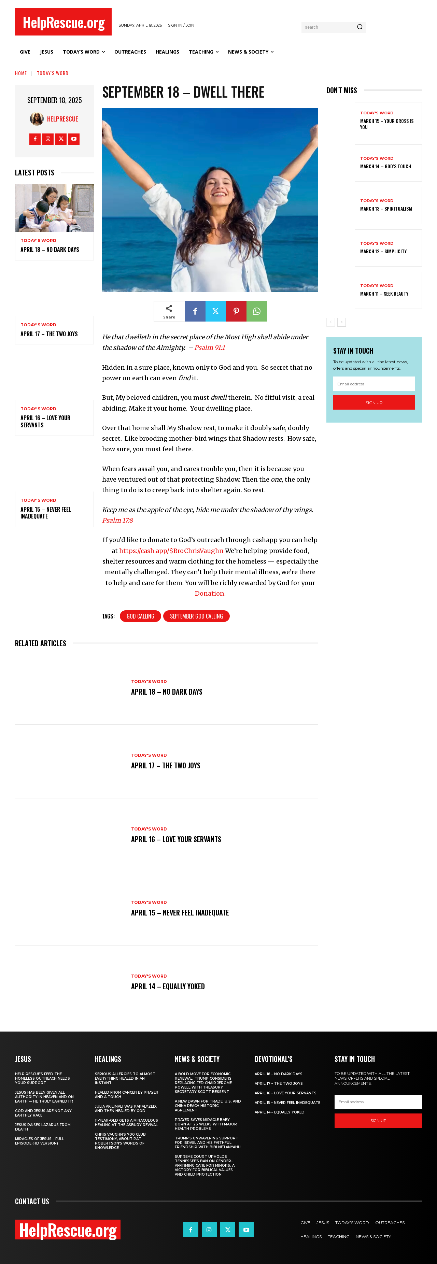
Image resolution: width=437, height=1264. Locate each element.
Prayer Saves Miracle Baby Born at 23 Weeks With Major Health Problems (206, 1124)
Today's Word (53, 72)
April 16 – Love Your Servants (45, 421)
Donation (209, 593)
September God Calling (196, 616)
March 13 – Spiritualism (386, 208)
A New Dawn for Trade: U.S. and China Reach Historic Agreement (208, 1105)
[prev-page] (330, 322)
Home (21, 72)
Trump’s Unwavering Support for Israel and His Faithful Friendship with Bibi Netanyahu (208, 1142)
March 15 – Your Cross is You (386, 123)
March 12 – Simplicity (383, 251)
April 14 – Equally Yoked (168, 986)
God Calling (140, 616)
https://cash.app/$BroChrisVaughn (171, 551)
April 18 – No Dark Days (49, 249)
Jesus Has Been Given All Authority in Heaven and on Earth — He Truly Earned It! (44, 1097)
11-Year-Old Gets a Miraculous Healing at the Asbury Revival (126, 1122)
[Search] (359, 27)
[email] (374, 384)
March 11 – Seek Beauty (384, 293)
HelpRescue (62, 118)
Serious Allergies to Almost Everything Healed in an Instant (125, 1078)
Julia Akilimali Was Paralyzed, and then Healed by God (126, 1108)
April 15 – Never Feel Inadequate (45, 513)
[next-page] (341, 322)
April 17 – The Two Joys (49, 334)
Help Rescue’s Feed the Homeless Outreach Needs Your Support (42, 1078)
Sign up (374, 402)
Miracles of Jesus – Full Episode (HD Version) (39, 1141)
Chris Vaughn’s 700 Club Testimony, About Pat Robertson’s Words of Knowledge (120, 1141)
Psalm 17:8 (117, 520)
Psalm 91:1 (209, 348)
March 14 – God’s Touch (385, 166)
